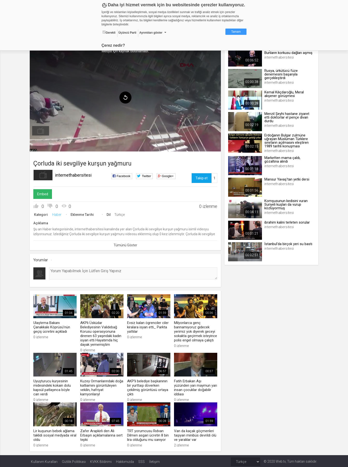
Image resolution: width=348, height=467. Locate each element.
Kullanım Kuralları (44, 460)
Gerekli (109, 32)
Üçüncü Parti (127, 32)
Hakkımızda (125, 460)
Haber (58, 214)
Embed (43, 193)
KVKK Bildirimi (101, 460)
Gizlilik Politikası (74, 460)
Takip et (201, 177)
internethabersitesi (74, 174)
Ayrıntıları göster (150, 32)
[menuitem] (41, 130)
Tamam (236, 31)
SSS (141, 460)
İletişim (154, 460)
